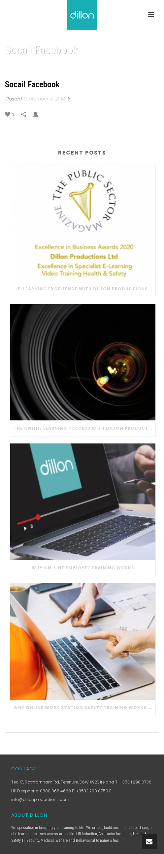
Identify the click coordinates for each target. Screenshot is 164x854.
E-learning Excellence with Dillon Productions (83, 289)
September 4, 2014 (44, 99)
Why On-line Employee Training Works (83, 568)
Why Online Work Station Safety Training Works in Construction (84, 707)
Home (61, 66)
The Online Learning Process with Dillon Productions (84, 428)
